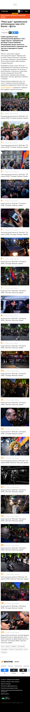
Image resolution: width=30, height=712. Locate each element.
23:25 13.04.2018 (5, 29)
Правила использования (13, 679)
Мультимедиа (4, 649)
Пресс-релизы (15, 681)
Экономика (18, 666)
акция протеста (19, 649)
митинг (25, 649)
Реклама (8, 681)
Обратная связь (5, 694)
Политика (11, 649)
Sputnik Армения (6, 87)
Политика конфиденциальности (9, 686)
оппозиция (4, 652)
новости (3, 666)
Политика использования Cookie (9, 688)
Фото (3, 646)
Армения (8, 646)
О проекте (3, 679)
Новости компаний (6, 683)
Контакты (3, 681)
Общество (14, 646)
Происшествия (21, 646)
